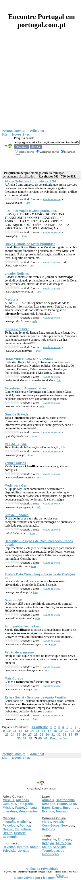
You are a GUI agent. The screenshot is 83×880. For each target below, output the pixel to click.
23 (7, 734)
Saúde (46, 847)
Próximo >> (58, 738)
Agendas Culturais (16, 802)
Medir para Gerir (17, 485)
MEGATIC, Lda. (16, 444)
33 (64, 734)
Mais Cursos (14, 678)
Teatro (19, 807)
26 (24, 734)
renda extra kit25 (17, 329)
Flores (46, 821)
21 (72, 731)
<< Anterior (40, 727)
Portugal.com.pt (13, 130)
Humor (62, 804)
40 (40, 738)
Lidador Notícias (17, 273)
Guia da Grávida (16, 414)
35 (76, 734)
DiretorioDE (13, 600)
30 (47, 734)
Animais (48, 800)
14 (32, 731)
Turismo (62, 811)
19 (61, 731)
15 (38, 731)
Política (25, 825)
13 (26, 731)
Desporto (49, 804)
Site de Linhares (17, 515)
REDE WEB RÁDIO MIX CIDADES (29, 359)
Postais (58, 821)
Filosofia (9, 821)
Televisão (10, 850)
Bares (46, 807)
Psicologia (10, 825)
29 (41, 734)
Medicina (23, 821)
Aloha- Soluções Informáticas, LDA (30, 181)
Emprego (64, 839)
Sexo (72, 804)
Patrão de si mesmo (19, 652)
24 (12, 734)
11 (14, 731)
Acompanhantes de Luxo (23, 626)
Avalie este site (52, 199)
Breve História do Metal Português (30, 244)
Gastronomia (65, 800)
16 (43, 731)
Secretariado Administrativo (25, 388)
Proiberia (11, 299)
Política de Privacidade (41, 869)
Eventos (48, 811)
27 (30, 734)
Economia (10, 836)
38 (30, 738)
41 (46, 738)
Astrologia (63, 843)
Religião (48, 843)
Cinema (31, 807)
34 (70, 734)
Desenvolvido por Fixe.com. (41, 878)
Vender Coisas (15, 463)
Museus (8, 800)
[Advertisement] (41, 85)
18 (55, 731)
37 (24, 738)
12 (20, 731)
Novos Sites (21, 134)
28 (36, 734)
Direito (7, 833)
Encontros (70, 807)
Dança (56, 807)
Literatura (10, 811)
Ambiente (49, 839)
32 (59, 734)
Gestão (8, 829)
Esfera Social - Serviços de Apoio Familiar (36, 697)
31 (53, 734)
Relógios (48, 829)
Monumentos (28, 811)
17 (49, 731)
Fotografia (25, 804)
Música (8, 807)
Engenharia (23, 829)
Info (28, 203)
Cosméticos (51, 825)
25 (18, 734)
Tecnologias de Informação (53, 852)
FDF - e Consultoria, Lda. (31, 211)
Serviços (67, 825)
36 (19, 738)
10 (9, 731)
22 (78, 731)
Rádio (34, 847)
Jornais (23, 850)
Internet (22, 847)
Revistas (9, 847)
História (19, 833)
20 (66, 731)
